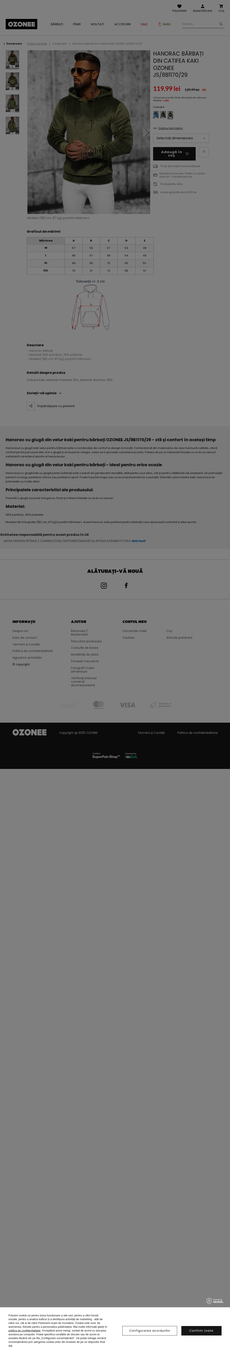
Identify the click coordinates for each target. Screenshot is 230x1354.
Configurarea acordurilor (149, 1331)
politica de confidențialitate (24, 1330)
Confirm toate (201, 1331)
